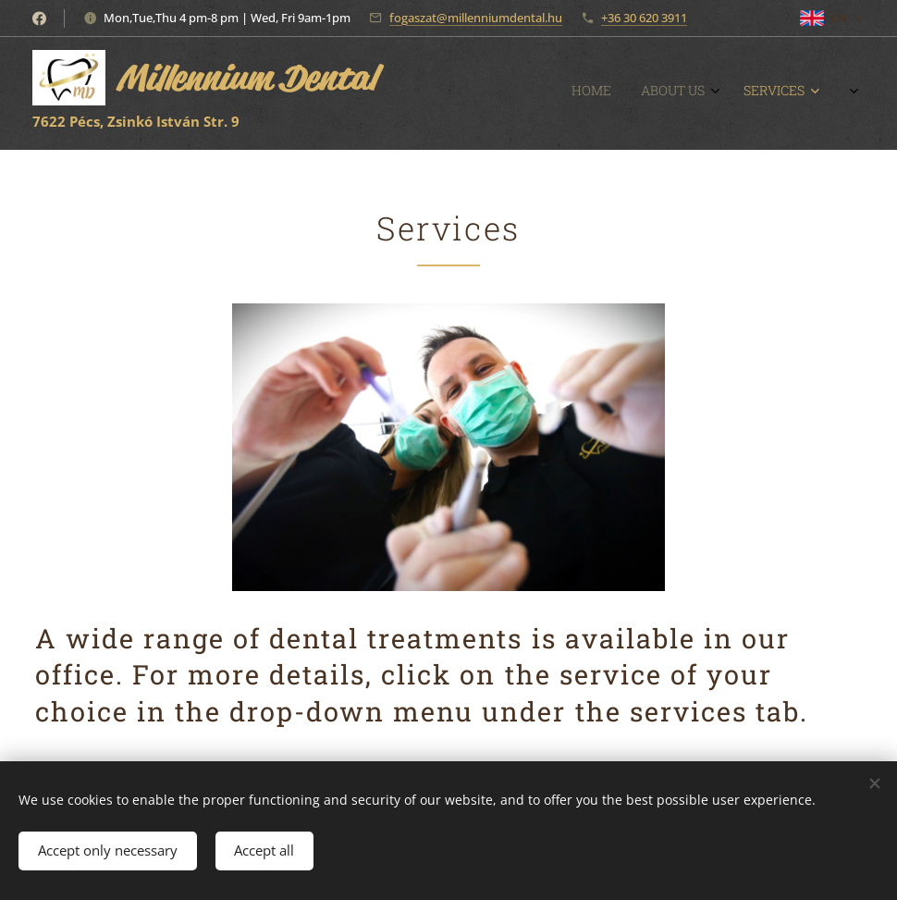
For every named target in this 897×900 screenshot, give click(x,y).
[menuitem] (673, 93)
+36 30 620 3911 (644, 17)
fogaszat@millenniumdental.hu (475, 17)
